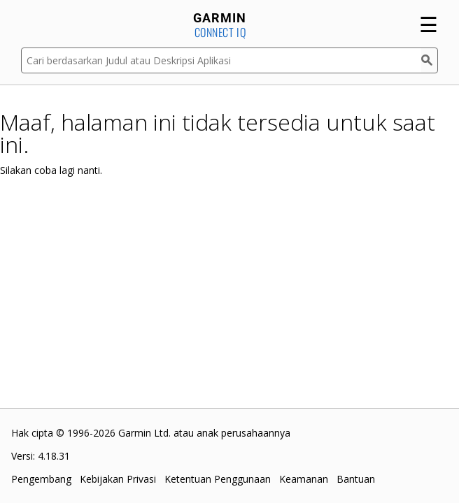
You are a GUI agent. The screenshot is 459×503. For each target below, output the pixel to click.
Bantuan (356, 479)
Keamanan (303, 479)
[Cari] (429, 60)
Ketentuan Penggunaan (217, 479)
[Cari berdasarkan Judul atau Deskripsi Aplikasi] (221, 60)
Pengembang (41, 479)
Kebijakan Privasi (118, 479)
